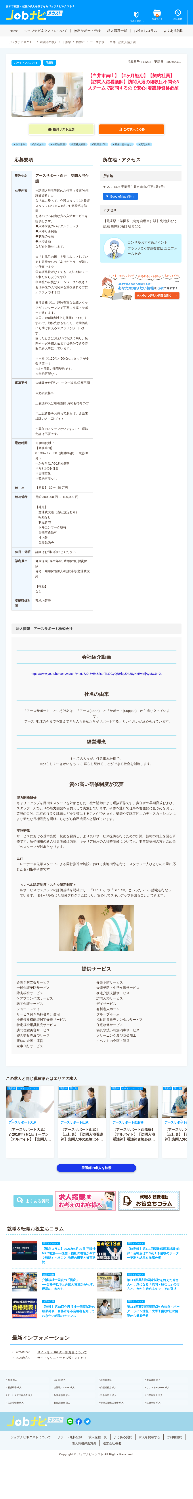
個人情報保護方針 (95, 1461)
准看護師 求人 (159, 1391)
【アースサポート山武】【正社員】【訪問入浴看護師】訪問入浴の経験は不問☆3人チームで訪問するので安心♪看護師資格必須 (82, 1139)
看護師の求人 (51, 42)
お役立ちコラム (145, 30)
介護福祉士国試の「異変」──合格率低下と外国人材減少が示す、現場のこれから (63, 1290)
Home (14, 30)
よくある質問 (173, 30)
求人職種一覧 (117, 30)
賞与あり (156, 144)
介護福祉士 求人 (114, 1401)
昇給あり (41, 144)
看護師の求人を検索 (96, 1168)
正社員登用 (85, 144)
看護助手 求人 (20, 1401)
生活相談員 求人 (67, 1410)
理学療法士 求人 (114, 1410)
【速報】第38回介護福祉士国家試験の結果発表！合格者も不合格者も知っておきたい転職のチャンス (65, 1320)
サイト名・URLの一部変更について (61, 1363)
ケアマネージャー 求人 (164, 1401)
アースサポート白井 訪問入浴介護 (120, 42)
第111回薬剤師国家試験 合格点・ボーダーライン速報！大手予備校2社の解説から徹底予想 (156, 1320)
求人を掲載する (164, 1454)
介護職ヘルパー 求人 (70, 1401)
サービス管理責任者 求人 (27, 1410)
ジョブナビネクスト (23, 42)
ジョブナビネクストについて (45, 30)
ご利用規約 (66, 1461)
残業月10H (107, 144)
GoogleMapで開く (124, 197)
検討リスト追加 (64, 130)
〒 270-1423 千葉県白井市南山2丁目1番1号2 (136, 187)
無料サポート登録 (87, 30)
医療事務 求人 (159, 1419)
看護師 (50, 63)
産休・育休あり (132, 144)
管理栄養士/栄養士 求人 (118, 1419)
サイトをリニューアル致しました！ (61, 1369)
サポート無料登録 (79, 1454)
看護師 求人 (111, 1391)
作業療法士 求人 (160, 1410)
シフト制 (21, 144)
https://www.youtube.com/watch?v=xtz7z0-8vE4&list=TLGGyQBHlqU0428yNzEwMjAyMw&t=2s (96, 673)
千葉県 (70, 42)
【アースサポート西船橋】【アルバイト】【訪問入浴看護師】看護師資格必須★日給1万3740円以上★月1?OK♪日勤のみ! (134, 1139)
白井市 (85, 42)
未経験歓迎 (62, 144)
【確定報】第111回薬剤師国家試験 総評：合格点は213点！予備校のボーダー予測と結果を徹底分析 (156, 1255)
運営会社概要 (125, 1461)
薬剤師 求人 (65, 1391)
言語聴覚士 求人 (21, 1419)
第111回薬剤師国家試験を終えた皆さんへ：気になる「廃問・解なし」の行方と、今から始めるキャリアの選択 (156, 1290)
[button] (11, 1122)
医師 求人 (17, 1391)
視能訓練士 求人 (67, 1419)
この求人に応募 (134, 130)
